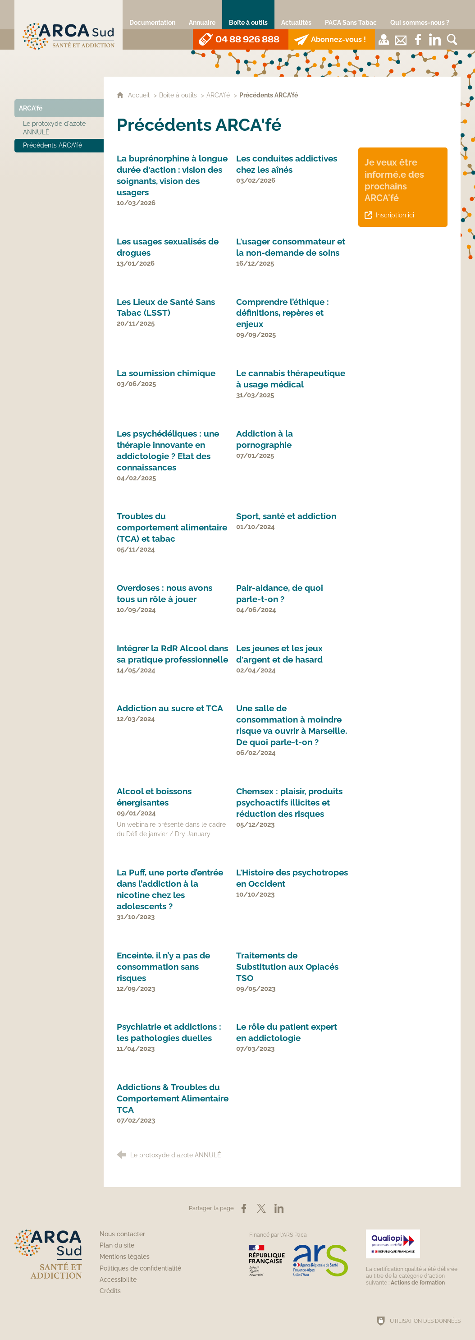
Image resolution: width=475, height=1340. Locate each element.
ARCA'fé (218, 95)
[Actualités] (296, 14)
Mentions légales (125, 1256)
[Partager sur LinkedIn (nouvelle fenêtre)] (279, 1208)
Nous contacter (122, 1234)
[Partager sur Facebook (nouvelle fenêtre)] (243, 1208)
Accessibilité (118, 1279)
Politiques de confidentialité (140, 1268)
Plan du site (117, 1245)
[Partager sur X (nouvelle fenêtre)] (261, 1208)
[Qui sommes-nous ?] (420, 14)
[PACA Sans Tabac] (351, 14)
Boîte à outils (178, 95)
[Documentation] (152, 14)
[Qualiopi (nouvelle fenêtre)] (413, 1257)
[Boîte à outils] (248, 14)
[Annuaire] (202, 14)
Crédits (110, 1290)
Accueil (139, 95)
